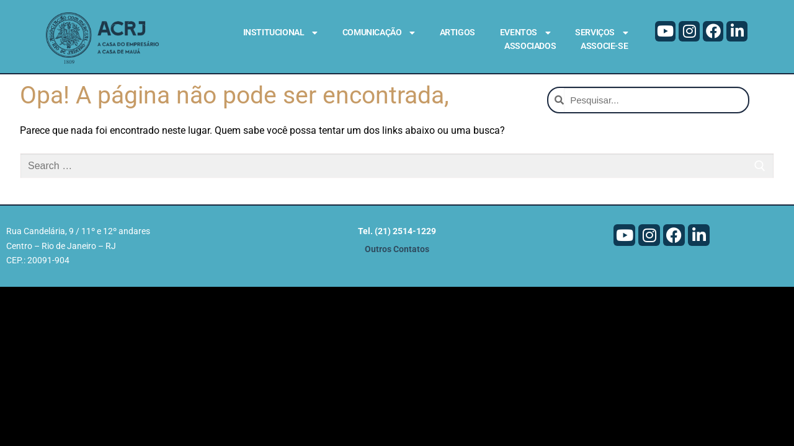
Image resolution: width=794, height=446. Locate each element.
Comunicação (378, 32)
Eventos (525, 32)
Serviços (601, 32)
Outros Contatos (397, 260)
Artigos (457, 32)
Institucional (280, 32)
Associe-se (604, 46)
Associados (530, 46)
